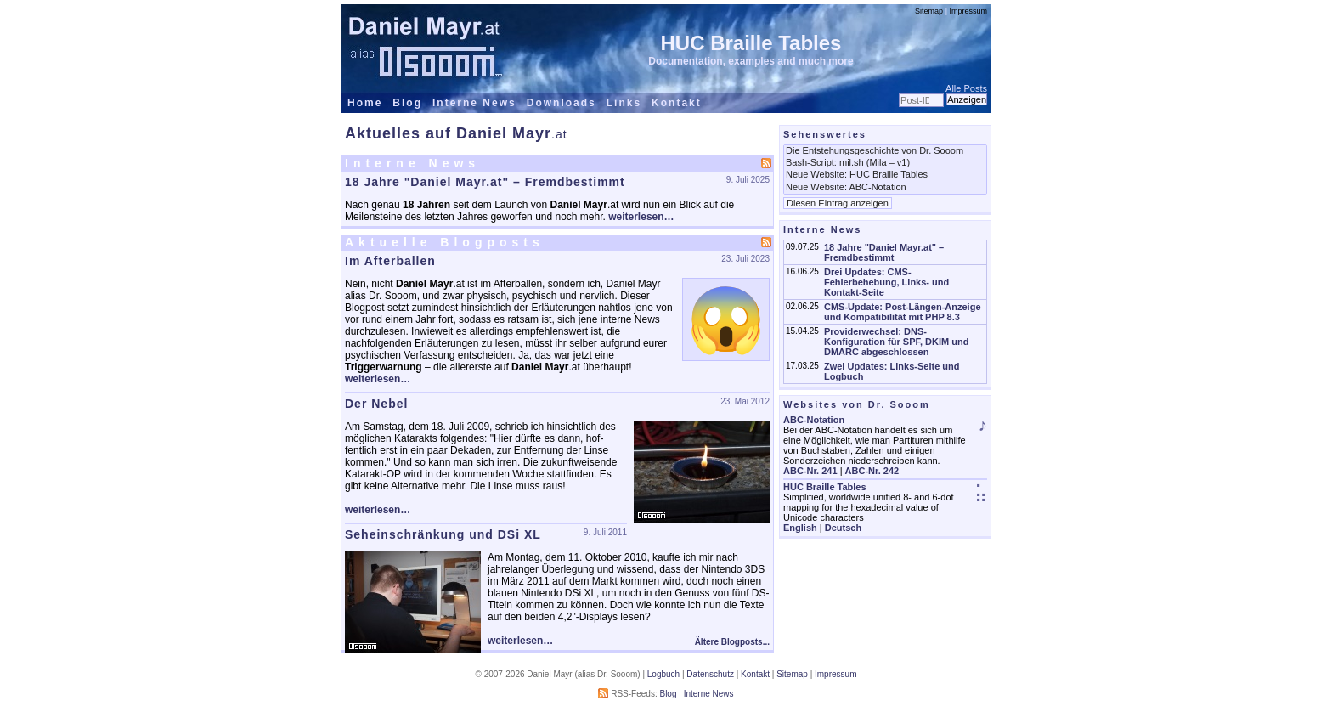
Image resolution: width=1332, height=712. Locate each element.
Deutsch (843, 528)
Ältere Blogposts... (732, 642)
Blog (407, 103)
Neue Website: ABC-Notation (885, 188)
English (800, 528)
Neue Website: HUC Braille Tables (885, 175)
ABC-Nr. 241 (810, 471)
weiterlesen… (641, 217)
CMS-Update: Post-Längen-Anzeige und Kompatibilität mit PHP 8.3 (902, 312)
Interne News (474, 103)
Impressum (968, 11)
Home (364, 103)
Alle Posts (966, 88)
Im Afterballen (390, 261)
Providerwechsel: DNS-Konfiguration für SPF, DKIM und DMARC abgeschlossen (896, 341)
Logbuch (663, 674)
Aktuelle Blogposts (445, 242)
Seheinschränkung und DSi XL (443, 534)
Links (624, 103)
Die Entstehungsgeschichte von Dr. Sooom (885, 151)
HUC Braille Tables (751, 42)
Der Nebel (376, 403)
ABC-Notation (813, 420)
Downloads (561, 103)
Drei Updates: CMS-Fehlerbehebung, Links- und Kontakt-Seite (886, 282)
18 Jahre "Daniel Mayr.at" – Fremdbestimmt (485, 182)
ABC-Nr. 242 (872, 471)
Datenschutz (710, 674)
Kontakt (677, 103)
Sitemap (929, 11)
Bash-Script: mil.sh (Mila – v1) (885, 163)
